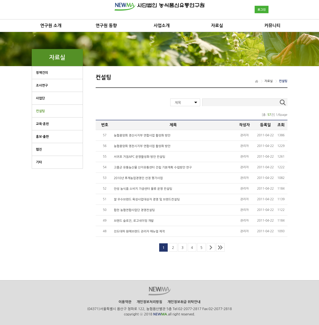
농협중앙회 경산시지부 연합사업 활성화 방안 (142, 135)
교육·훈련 (42, 123)
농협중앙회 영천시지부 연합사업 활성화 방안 (142, 146)
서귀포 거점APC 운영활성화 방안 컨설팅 (139, 156)
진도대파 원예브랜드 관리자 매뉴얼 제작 (139, 231)
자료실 (217, 25)
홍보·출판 (42, 136)
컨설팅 (40, 111)
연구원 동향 (106, 25)
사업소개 (162, 25)
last (220, 247)
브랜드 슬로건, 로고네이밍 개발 (134, 220)
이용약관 (124, 301)
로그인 (261, 9)
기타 (39, 162)
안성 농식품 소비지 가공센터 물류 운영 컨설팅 (143, 188)
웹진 (39, 149)
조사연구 (42, 85)
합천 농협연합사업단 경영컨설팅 (134, 210)
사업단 (40, 98)
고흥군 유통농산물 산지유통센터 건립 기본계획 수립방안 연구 (153, 167)
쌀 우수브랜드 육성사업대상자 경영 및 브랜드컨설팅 (147, 199)
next (211, 247)
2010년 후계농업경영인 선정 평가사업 (138, 178)
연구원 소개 (51, 25)
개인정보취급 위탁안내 (184, 301)
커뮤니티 (272, 25)
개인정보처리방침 (149, 301)
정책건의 (42, 72)
